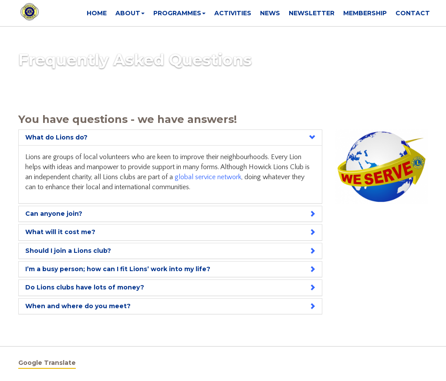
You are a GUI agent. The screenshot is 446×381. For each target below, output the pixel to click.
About (130, 13)
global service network (208, 177)
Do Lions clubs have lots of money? (84, 287)
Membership (365, 13)
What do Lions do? (56, 137)
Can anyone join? (53, 214)
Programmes (179, 13)
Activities (232, 13)
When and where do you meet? (78, 306)
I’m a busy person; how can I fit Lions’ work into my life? (117, 269)
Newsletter (311, 13)
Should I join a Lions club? (68, 251)
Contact (412, 13)
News (270, 13)
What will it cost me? (60, 232)
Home (97, 13)
